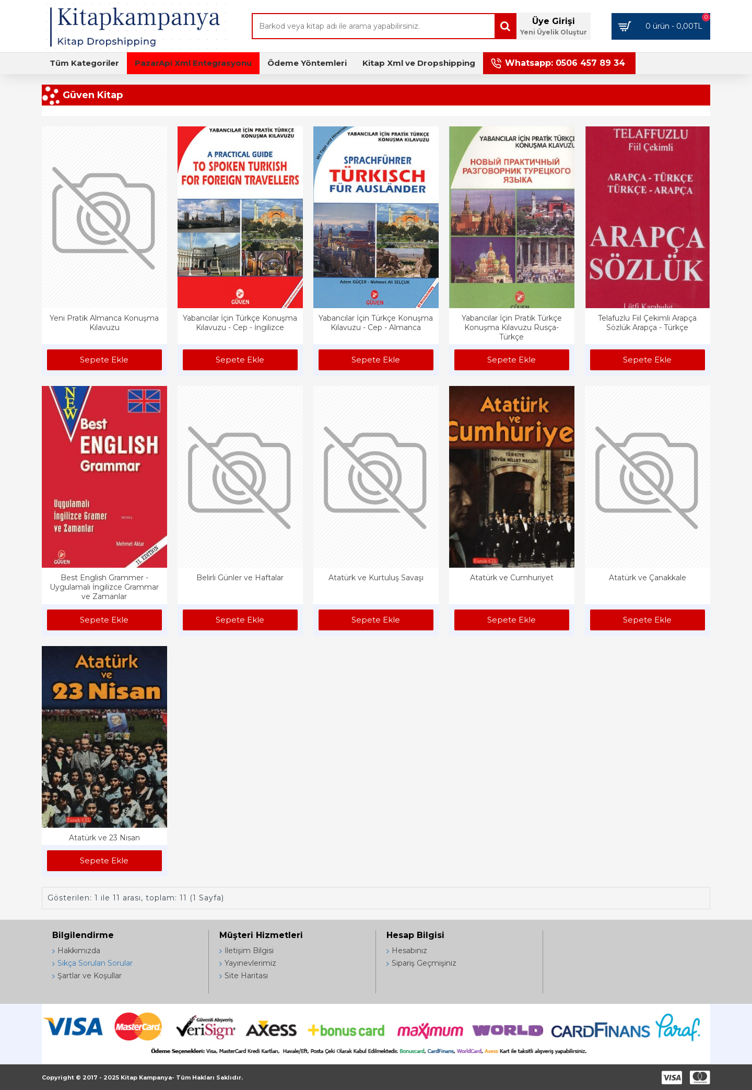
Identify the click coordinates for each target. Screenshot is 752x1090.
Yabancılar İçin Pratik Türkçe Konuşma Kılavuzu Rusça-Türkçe (512, 327)
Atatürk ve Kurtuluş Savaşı (376, 577)
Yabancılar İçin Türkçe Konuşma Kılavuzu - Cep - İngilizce (240, 322)
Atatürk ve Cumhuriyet (512, 577)
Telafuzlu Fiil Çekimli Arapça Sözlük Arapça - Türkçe (647, 322)
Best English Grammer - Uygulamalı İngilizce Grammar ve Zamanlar (104, 587)
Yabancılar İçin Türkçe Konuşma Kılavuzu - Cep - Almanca (376, 322)
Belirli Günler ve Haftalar (240, 577)
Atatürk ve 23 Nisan (104, 837)
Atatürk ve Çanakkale (647, 577)
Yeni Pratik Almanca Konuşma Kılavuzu (104, 322)
